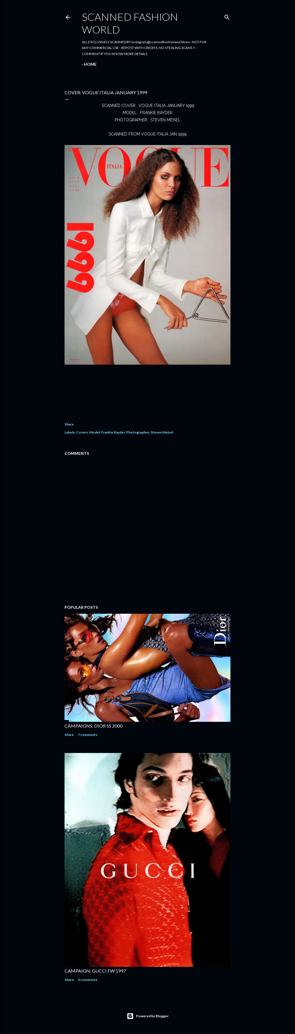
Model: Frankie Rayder (107, 432)
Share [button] (69, 424)
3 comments (87, 980)
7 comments (87, 734)
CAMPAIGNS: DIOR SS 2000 (93, 725)
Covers (82, 432)
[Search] (227, 16)
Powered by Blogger (148, 1016)
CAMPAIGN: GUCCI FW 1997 (95, 970)
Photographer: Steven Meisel (149, 432)
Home (90, 64)
